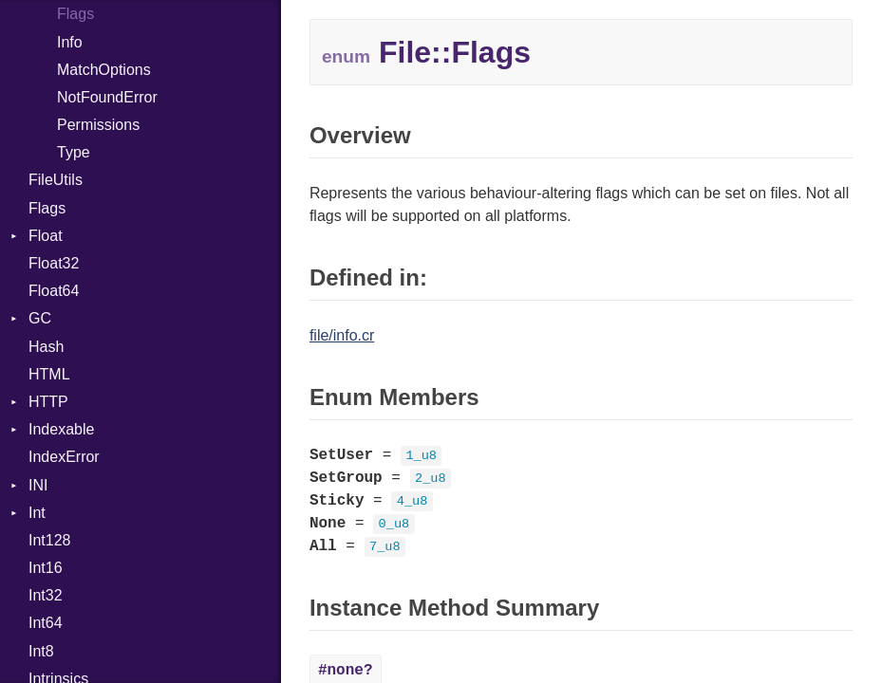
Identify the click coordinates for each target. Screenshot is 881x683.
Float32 (53, 263)
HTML (49, 374)
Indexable (61, 429)
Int (37, 513)
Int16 (45, 568)
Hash (46, 347)
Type (73, 152)
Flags (75, 14)
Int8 (41, 651)
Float (45, 236)
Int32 (45, 595)
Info (70, 42)
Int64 (45, 623)
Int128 (49, 540)
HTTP (48, 402)
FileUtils (55, 180)
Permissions (98, 125)
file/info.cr (341, 335)
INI (37, 485)
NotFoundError (107, 97)
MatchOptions (104, 70)
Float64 (53, 291)
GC (39, 318)
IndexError (64, 457)
